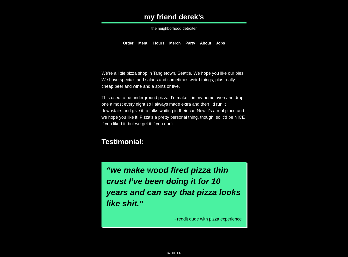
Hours (158, 43)
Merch (175, 43)
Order (128, 43)
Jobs (220, 43)
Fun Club (176, 253)
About (205, 43)
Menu (143, 43)
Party (190, 43)
